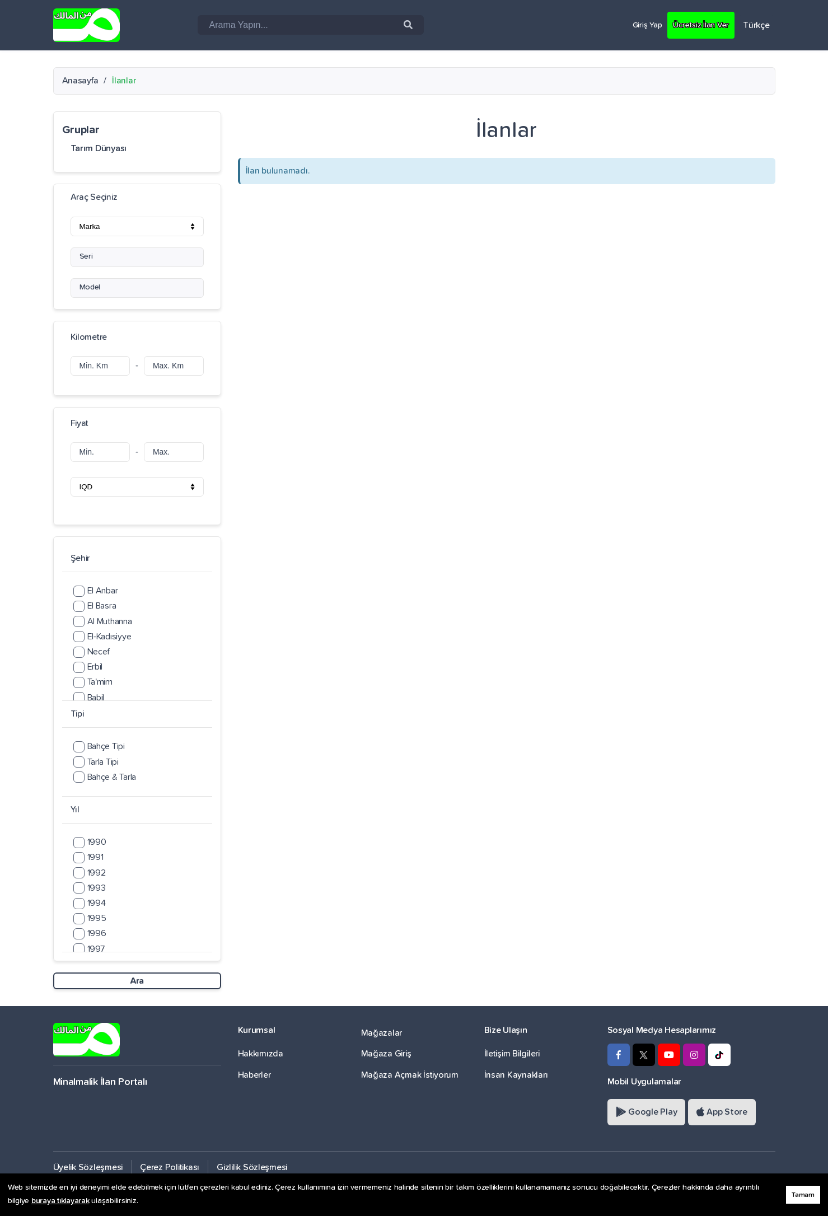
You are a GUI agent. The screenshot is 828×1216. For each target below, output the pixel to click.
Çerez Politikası (169, 1167)
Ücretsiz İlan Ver (698, 24)
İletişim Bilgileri (512, 1053)
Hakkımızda (260, 1053)
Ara (137, 980)
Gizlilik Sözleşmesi (252, 1167)
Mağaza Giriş (386, 1053)
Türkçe (756, 25)
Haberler (254, 1074)
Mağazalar (382, 1032)
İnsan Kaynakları (516, 1074)
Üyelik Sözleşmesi (88, 1167)
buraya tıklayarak (60, 1201)
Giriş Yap (639, 24)
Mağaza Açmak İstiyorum (410, 1074)
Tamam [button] (803, 1195)
